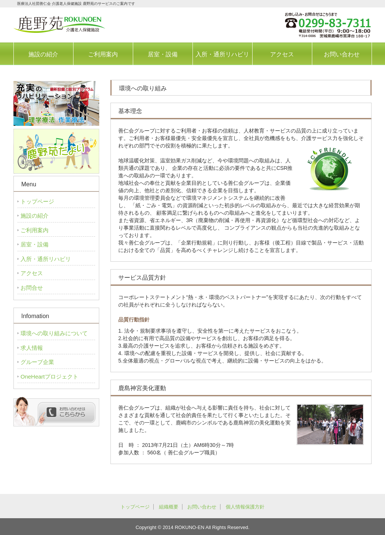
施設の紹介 (43, 54)
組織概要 (168, 507)
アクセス (282, 54)
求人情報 (32, 348)
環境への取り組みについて (54, 333)
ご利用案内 (103, 54)
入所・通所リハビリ (222, 54)
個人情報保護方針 (245, 507)
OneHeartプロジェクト (49, 376)
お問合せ (32, 287)
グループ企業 (37, 362)
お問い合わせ (342, 54)
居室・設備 (163, 54)
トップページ (37, 201)
